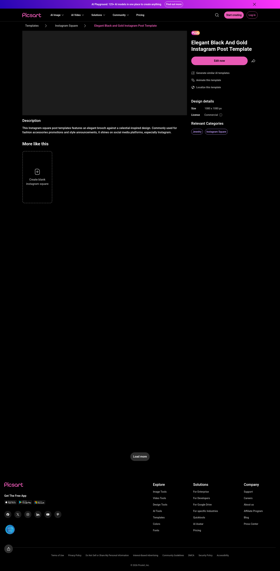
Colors (156, 524)
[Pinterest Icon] (57, 514)
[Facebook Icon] (7, 514)
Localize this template (208, 87)
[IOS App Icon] (10, 503)
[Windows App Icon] (39, 503)
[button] (57, 15)
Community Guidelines (173, 555)
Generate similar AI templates (213, 73)
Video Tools (159, 498)
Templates (159, 517)
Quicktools (199, 517)
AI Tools (157, 511)
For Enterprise (201, 491)
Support (248, 491)
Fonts (156, 530)
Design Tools (160, 504)
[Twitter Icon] (17, 514)
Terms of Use (57, 555)
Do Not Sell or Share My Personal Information (107, 555)
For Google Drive (202, 504)
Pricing (197, 530)
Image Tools (160, 491)
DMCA (191, 555)
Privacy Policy (74, 555)
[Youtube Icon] (47, 514)
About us (249, 504)
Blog (246, 517)
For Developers (201, 498)
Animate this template (208, 80)
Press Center (251, 524)
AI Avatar (198, 524)
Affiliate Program (253, 511)
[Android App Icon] (25, 503)
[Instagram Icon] (27, 514)
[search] (217, 15)
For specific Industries (205, 511)
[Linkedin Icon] (37, 514)
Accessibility (223, 555)
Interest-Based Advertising (145, 555)
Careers (248, 498)
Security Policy (205, 555)
